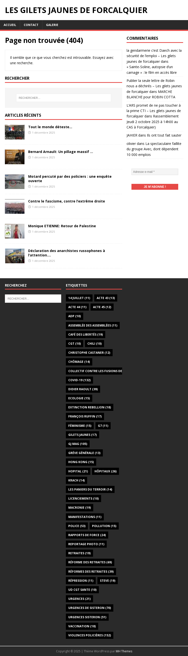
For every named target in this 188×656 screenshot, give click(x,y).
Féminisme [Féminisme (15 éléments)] (79, 426)
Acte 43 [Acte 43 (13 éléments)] (106, 298)
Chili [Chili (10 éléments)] (94, 343)
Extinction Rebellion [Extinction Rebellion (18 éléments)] (89, 407)
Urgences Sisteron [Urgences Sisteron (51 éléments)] (87, 617)
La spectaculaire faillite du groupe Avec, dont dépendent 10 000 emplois (154, 149)
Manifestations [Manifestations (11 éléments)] (84, 517)
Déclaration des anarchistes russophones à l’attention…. (66, 252)
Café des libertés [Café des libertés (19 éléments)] (85, 334)
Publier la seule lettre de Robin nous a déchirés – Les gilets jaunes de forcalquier (154, 86)
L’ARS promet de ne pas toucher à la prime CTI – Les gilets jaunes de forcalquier (154, 111)
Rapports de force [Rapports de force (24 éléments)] (87, 535)
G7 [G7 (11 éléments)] (103, 426)
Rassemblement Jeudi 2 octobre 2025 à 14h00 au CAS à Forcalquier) (153, 121)
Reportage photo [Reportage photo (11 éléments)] (86, 544)
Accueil (10, 25)
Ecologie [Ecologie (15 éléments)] (79, 398)
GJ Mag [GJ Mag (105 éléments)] (77, 444)
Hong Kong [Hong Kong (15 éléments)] (81, 462)
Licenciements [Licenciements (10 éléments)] (83, 498)
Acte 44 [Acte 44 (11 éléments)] (77, 307)
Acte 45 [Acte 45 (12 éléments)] (102, 307)
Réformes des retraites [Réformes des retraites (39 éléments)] (91, 571)
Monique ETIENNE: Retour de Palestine (62, 226)
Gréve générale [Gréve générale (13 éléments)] (84, 453)
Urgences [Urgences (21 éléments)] (79, 599)
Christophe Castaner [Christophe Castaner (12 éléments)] (89, 353)
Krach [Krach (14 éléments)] (76, 480)
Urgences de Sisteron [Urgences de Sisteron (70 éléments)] (89, 608)
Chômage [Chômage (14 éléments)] (79, 362)
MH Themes (124, 651)
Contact (31, 25)
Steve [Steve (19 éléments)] (107, 581)
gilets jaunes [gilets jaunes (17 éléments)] (82, 435)
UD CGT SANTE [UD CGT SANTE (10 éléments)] (82, 590)
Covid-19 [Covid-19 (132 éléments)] (79, 380)
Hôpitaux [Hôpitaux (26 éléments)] (105, 471)
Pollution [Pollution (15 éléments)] (104, 526)
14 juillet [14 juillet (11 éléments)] (79, 298)
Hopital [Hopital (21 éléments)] (78, 471)
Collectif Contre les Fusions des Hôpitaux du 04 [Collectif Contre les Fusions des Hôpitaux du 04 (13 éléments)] (112, 371)
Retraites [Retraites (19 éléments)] (79, 553)
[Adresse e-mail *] (154, 172)
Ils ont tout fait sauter (164, 135)
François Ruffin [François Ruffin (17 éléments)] (85, 416)
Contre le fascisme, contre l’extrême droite (66, 201)
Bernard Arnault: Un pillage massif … (60, 151)
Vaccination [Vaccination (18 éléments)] (82, 626)
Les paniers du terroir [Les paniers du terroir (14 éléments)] (90, 489)
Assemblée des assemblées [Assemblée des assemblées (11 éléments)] (92, 325)
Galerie (52, 25)
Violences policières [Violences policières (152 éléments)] (89, 635)
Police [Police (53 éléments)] (76, 526)
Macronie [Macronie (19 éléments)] (79, 507)
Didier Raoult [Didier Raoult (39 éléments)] (83, 389)
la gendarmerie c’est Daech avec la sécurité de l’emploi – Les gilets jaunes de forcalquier (154, 56)
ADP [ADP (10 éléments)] (74, 316)
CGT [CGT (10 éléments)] (74, 343)
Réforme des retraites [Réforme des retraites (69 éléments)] (90, 562)
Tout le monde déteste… (50, 127)
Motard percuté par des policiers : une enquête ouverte (70, 178)
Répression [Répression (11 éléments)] (80, 581)
